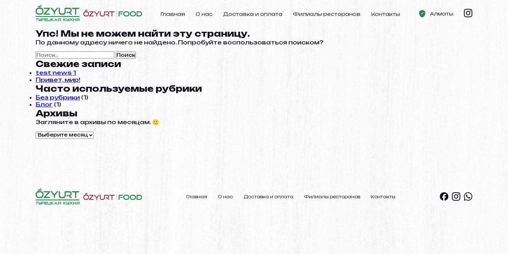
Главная (172, 14)
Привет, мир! (58, 79)
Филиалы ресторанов (326, 14)
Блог (44, 104)
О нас (204, 14)
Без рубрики (58, 97)
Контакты (385, 14)
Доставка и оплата (252, 14)
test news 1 (56, 72)
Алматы (441, 14)
